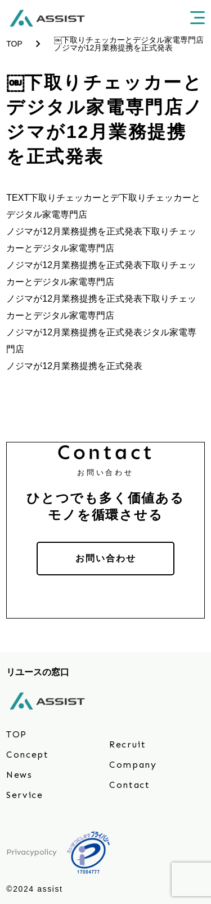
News (19, 774)
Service (24, 795)
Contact (129, 785)
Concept (27, 754)
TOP (16, 734)
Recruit (127, 744)
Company (132, 764)
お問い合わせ (105, 558)
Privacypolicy (31, 852)
